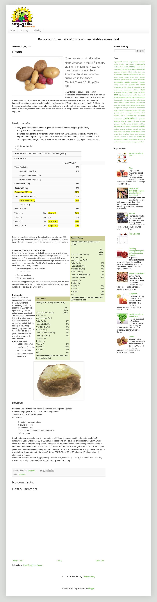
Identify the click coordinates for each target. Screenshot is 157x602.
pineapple (129, 113)
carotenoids (118, 82)
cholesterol (117, 87)
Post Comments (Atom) (32, 565)
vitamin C (126, 139)
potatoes (22, 474)
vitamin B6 (141, 137)
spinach (135, 129)
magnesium (141, 105)
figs (120, 95)
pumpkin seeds (126, 124)
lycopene (134, 105)
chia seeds (140, 85)
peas (143, 110)
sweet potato (135, 132)
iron (134, 100)
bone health (118, 77)
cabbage (129, 79)
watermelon (131, 142)
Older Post (100, 561)
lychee (128, 105)
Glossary (24, 30)
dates (143, 90)
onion (124, 110)
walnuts (116, 142)
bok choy (142, 74)
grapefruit (122, 97)
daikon (136, 90)
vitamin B (124, 137)
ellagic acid (132, 92)
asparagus (117, 69)
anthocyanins (140, 64)
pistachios (137, 113)
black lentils (132, 72)
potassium (130, 118)
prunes (142, 121)
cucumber (128, 90)
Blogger (91, 588)
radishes (142, 124)
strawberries (118, 132)
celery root (123, 85)
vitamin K (141, 139)
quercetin (135, 124)
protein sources (133, 121)
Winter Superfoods (136, 273)
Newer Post (17, 561)
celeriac (142, 82)
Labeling (37, 30)
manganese (118, 108)
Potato (131, 337)
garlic (135, 95)
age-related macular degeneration (126, 62)
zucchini (141, 142)
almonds (142, 62)
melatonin (132, 108)
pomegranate (131, 115)
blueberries (134, 74)
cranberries (136, 87)
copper (129, 87)
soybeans (129, 129)
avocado (124, 69)
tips (136, 134)
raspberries (118, 126)
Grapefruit (133, 294)
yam (136, 142)
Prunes (132, 213)
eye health (141, 92)
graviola (128, 97)
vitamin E (133, 139)
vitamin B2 (132, 137)
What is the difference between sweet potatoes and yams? (137, 192)
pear (139, 110)
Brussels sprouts (119, 79)
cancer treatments (139, 79)
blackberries (118, 74)
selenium (134, 126)
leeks (137, 102)
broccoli (142, 77)
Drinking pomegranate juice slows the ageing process (136, 252)
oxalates (129, 110)
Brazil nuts (134, 77)
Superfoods (126, 132)
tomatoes (142, 134)
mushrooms (141, 108)
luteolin (123, 105)
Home (12, 30)
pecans (116, 113)
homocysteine (118, 100)
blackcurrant (127, 74)
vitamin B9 (118, 139)
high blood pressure (138, 97)
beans (135, 69)
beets (140, 69)
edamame (117, 92)
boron (127, 77)
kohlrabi (133, 102)
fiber (116, 95)
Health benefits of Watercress (136, 315)
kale (138, 100)
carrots (127, 82)
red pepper (126, 126)
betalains (124, 72)
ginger (140, 95)
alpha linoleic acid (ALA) (124, 64)
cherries (131, 85)
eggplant (124, 92)
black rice (141, 72)
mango (125, 108)
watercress (123, 142)
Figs (131, 168)
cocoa (124, 87)
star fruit (142, 129)
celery (116, 85)
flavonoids (125, 95)
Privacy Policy (120, 121)
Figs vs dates (134, 234)
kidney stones (124, 102)
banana (130, 69)
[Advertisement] (94, 14)
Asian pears (140, 67)
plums (123, 115)
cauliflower (134, 82)
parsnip (135, 110)
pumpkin (117, 124)
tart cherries (124, 134)
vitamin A (117, 137)
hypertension (128, 100)
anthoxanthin (118, 67)
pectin (123, 113)
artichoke (132, 67)
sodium (116, 129)
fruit (131, 95)
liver (119, 105)
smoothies (141, 126)
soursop (122, 129)
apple (126, 67)
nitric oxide (118, 110)
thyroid (132, 134)
